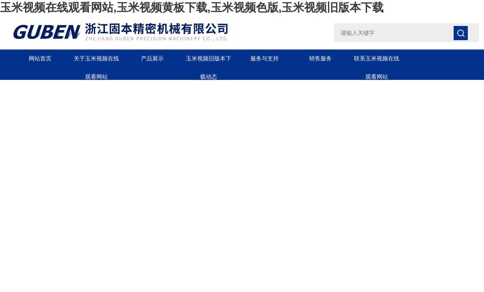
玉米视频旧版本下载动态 (208, 61)
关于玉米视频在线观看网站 (96, 61)
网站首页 (40, 58)
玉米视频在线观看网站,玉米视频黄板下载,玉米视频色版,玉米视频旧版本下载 (192, 7)
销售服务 (320, 58)
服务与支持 (264, 58)
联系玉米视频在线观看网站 (376, 61)
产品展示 (152, 58)
